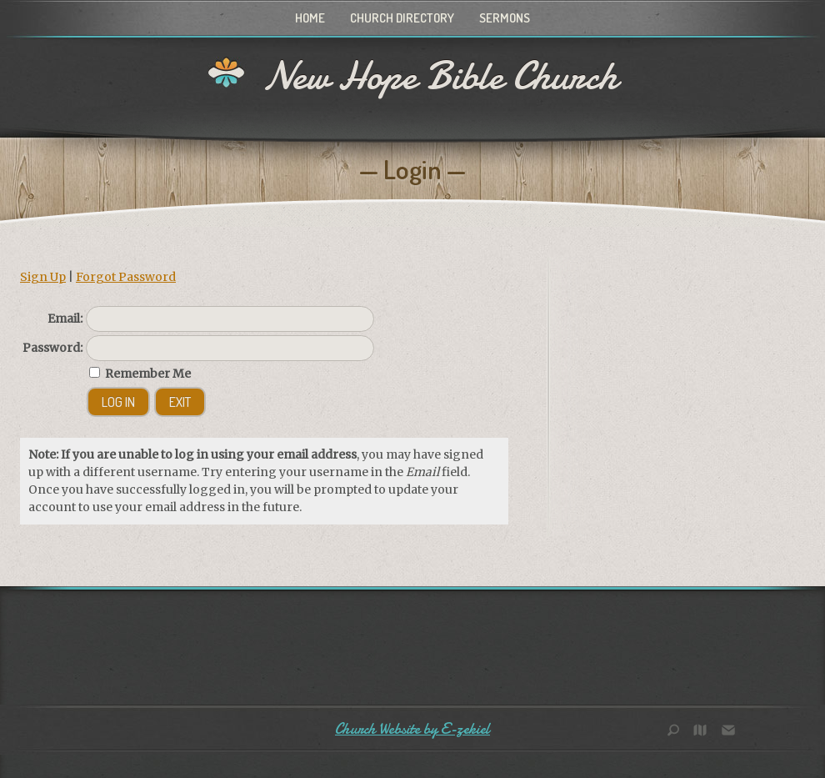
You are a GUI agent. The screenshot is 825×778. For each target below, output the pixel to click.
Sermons (504, 18)
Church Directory (402, 18)
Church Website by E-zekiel (412, 729)
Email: (65, 318)
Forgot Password (126, 276)
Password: (52, 347)
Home (310, 18)
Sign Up (43, 276)
